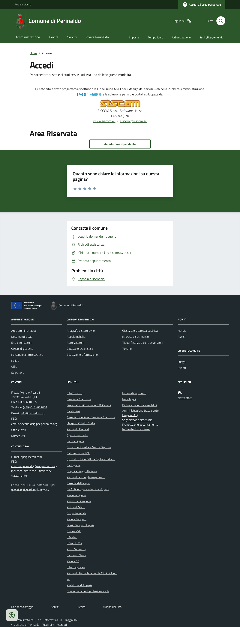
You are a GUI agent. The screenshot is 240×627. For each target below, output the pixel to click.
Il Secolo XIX (74, 543)
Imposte (134, 37)
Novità (53, 37)
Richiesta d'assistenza (136, 429)
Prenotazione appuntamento (140, 424)
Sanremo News (76, 555)
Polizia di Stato (76, 507)
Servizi (72, 37)
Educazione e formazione (82, 354)
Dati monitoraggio (22, 606)
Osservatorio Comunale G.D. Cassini (89, 405)
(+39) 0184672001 (35, 407)
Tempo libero (155, 37)
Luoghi (182, 361)
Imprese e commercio (135, 336)
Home (33, 53)
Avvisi (181, 336)
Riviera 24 (73, 561)
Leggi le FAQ (130, 415)
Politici (15, 360)
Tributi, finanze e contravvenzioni (142, 342)
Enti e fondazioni (21, 342)
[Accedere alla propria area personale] (201, 4)
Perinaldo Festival (78, 429)
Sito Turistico (74, 393)
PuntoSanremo (76, 549)
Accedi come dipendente (120, 144)
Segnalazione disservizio (137, 420)
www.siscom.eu (104, 121)
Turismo (127, 348)
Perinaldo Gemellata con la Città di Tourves (92, 576)
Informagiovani (76, 567)
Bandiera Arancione (79, 399)
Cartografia (73, 465)
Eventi (182, 367)
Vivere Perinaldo (97, 37)
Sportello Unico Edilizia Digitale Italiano (91, 459)
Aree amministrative (24, 330)
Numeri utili (18, 436)
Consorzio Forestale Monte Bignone (89, 447)
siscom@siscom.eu (133, 121)
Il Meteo (72, 537)
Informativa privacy (134, 393)
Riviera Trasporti (76, 519)
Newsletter (185, 398)
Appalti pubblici (76, 336)
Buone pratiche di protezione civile (88, 591)
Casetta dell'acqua (78, 483)
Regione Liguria (23, 4)
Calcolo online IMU (78, 453)
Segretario (17, 372)
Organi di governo (22, 348)
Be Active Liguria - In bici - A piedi (88, 489)
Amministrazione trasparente (140, 410)
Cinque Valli (74, 531)
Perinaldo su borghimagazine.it (86, 477)
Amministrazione (28, 37)
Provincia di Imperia (79, 501)
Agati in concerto (77, 435)
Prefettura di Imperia (79, 585)
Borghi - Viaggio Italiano (82, 471)
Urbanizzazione (181, 37)
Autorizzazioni (75, 342)
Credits (81, 606)
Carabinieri (73, 411)
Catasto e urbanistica (80, 348)
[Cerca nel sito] (219, 20)
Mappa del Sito (112, 606)
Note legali (129, 399)
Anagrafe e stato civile (81, 330)
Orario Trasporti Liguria (80, 525)
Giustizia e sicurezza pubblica (140, 330)
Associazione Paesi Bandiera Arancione (91, 417)
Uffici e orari (18, 430)
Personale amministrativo (27, 354)
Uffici (14, 366)
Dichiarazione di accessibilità (139, 405)
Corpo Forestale (76, 513)
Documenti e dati (21, 336)
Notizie (182, 330)
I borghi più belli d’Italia (81, 423)
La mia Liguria (75, 441)
